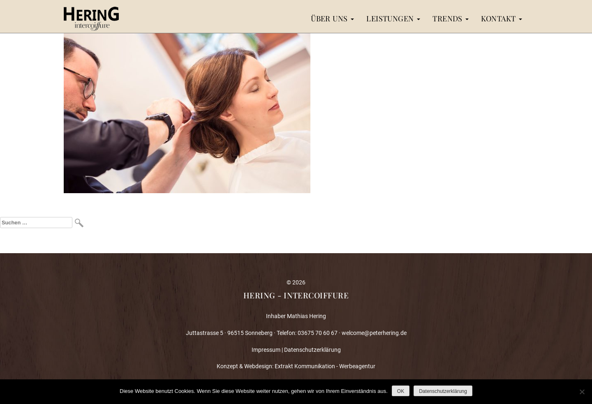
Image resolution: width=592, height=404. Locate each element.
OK (400, 391)
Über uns (332, 18)
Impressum (266, 349)
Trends (450, 18)
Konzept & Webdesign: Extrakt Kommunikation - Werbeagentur (296, 366)
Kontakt (501, 18)
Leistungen (393, 18)
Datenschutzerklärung (312, 349)
